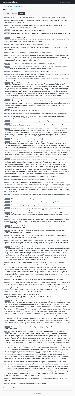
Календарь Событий (10, 2)
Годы (10, 6)
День (63, 2)
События (68, 2)
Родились (7, 13)
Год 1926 (16, 6)
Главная (5, 6)
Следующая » (13, 387)
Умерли (14, 13)
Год (60, 2)
